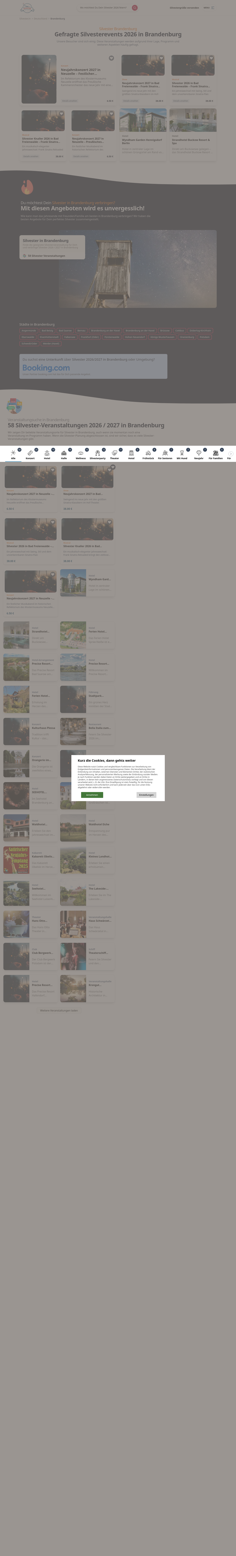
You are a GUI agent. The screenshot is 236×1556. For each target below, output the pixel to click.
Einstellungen (146, 794)
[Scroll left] (231, 453)
